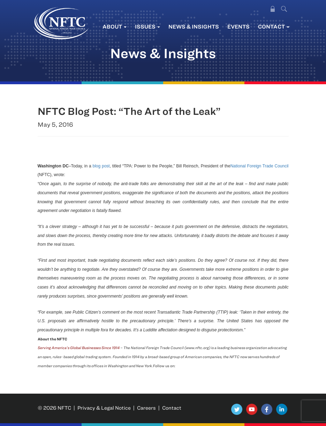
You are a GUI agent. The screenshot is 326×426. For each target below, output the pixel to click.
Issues (147, 26)
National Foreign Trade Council (259, 166)
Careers (146, 408)
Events (238, 26)
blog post (101, 166)
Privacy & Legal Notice (104, 408)
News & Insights (193, 26)
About (115, 26)
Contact (273, 26)
